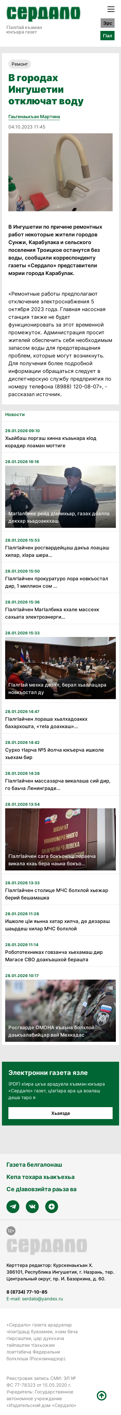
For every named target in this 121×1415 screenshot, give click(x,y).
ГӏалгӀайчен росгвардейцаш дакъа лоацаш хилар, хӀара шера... (57, 551)
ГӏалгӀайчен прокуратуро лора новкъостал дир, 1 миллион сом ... (56, 582)
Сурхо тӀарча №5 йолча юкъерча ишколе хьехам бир (54, 753)
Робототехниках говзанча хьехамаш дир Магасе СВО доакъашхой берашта (54, 956)
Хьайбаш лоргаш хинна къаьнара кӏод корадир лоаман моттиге (50, 442)
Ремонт (20, 64)
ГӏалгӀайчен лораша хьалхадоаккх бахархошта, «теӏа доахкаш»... (46, 722)
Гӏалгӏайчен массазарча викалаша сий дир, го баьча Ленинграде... (57, 784)
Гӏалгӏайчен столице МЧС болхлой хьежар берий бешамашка (56, 894)
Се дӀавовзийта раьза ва (41, 1189)
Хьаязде (60, 1113)
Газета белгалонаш (34, 1164)
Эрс (107, 23)
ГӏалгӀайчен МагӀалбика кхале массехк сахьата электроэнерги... (52, 613)
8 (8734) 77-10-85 (26, 1292)
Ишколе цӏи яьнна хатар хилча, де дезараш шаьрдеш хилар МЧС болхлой (57, 925)
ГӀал (107, 35)
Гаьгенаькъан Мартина (34, 116)
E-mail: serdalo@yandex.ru (34, 1298)
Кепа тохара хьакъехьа (40, 1176)
